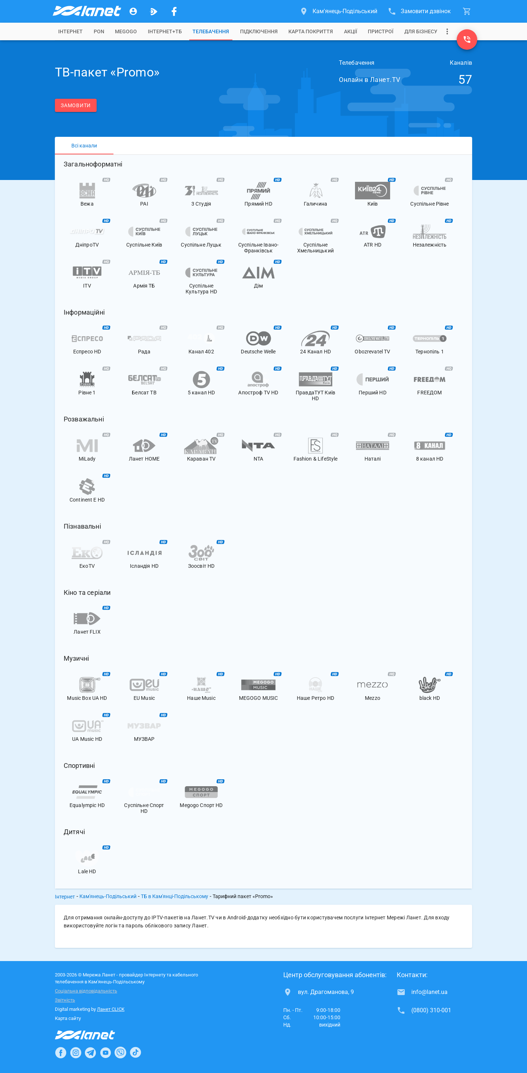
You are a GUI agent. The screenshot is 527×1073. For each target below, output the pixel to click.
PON (99, 31)
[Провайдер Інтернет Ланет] (93, 1035)
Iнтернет (70, 31)
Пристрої (380, 31)
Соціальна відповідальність (86, 991)
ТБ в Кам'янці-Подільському (174, 896)
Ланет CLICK (110, 1009)
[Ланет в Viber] (120, 1052)
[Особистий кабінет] (133, 11)
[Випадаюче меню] (447, 31)
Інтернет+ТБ (165, 31)
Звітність (65, 1000)
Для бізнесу (420, 31)
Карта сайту (68, 1018)
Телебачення (211, 31)
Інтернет (65, 897)
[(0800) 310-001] (467, 39)
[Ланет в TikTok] (135, 1052)
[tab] (70, 31)
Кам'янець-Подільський (108, 896)
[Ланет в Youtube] (105, 1052)
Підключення (259, 31)
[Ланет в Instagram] (76, 1052)
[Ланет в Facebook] (61, 1052)
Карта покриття (310, 31)
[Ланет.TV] (153, 11)
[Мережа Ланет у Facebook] (174, 11)
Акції (350, 31)
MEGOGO (126, 31)
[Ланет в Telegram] (90, 1052)
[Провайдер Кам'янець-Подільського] (86, 11)
